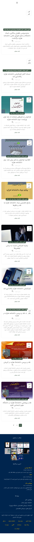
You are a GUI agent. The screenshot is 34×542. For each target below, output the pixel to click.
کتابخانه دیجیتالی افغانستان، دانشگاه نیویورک (20, 506)
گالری (13, 525)
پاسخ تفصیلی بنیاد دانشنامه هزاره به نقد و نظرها (17, 204)
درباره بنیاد (20, 521)
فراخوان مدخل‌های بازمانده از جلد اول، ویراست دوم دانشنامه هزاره (17, 118)
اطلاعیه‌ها (19, 29)
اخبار (22, 29)
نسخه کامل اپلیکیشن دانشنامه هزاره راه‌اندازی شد (17, 75)
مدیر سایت (17, 41)
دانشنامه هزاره (12, 521)
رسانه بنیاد (6, 29)
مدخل (4, 521)
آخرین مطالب (27, 29)
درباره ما (7, 525)
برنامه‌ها (15, 70)
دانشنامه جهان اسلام (26, 503)
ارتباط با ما (17, 529)
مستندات (19, 525)
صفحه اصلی (28, 521)
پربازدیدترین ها (12, 29)
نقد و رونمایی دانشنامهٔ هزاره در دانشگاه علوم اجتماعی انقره (17, 404)
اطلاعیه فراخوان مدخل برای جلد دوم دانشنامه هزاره (17, 161)
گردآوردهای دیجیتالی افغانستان (24, 509)
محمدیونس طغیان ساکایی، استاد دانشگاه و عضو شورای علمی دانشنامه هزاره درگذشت (17, 36)
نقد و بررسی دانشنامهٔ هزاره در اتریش (17, 362)
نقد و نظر (9, 199)
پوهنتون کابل (28, 500)
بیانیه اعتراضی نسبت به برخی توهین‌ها (17, 247)
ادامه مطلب (17, 51)
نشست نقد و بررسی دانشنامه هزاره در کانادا (17, 314)
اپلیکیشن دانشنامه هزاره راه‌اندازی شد (17, 288)
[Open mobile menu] (17, 3)
